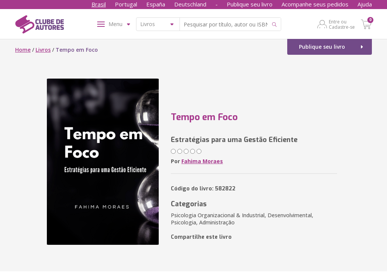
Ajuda (365, 4)
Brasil (98, 4)
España (155, 4)
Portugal (126, 4)
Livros (43, 49)
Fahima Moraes (202, 161)
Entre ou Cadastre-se (342, 24)
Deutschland (190, 4)
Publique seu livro (249, 4)
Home (23, 49)
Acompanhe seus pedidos (315, 4)
